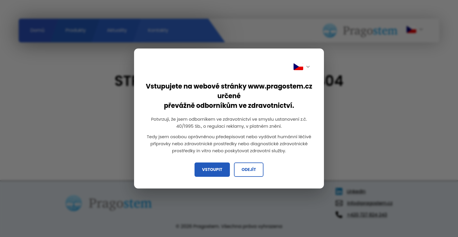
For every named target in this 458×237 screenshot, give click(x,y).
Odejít (249, 169)
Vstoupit (212, 169)
